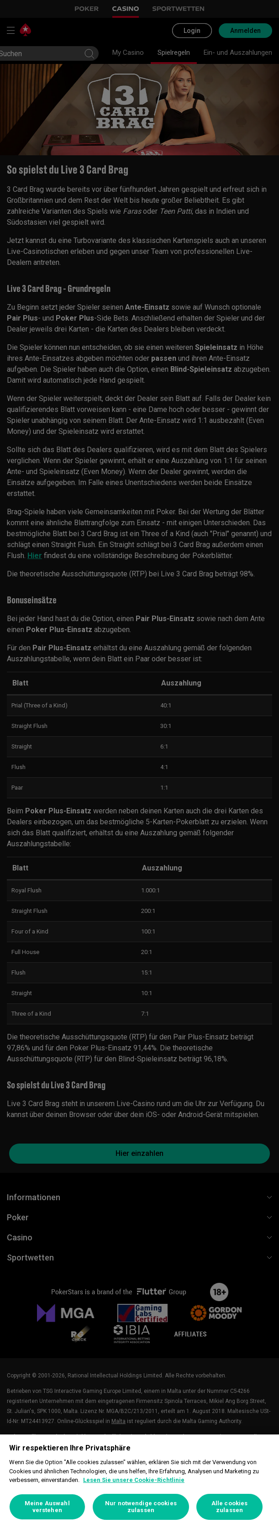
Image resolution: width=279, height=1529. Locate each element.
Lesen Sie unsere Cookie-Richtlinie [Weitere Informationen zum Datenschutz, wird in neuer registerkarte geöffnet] (133, 1479)
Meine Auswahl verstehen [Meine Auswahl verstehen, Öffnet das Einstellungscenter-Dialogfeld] (47, 1507)
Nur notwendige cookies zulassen (141, 1507)
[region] (139, 1481)
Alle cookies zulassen (229, 1507)
